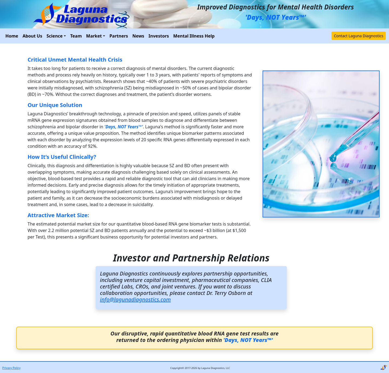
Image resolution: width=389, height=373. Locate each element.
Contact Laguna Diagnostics (358, 35)
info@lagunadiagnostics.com (135, 299)
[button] (56, 36)
